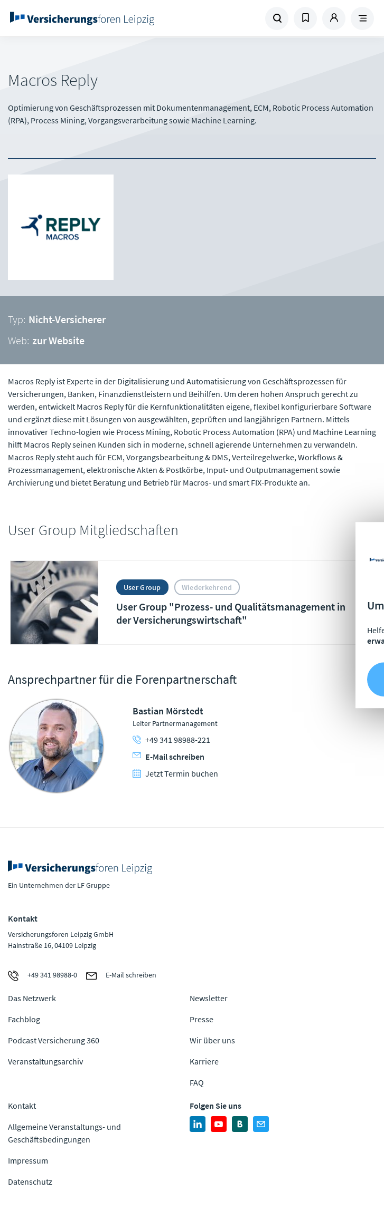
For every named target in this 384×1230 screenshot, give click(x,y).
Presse (201, 1019)
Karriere (204, 1061)
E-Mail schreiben (168, 756)
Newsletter (209, 998)
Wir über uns (212, 1040)
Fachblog (24, 1019)
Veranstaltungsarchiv (45, 1061)
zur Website (58, 340)
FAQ (197, 1082)
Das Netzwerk (32, 998)
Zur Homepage (100, 18)
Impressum (28, 1160)
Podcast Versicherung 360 (53, 1040)
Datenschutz (30, 1181)
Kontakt (22, 1105)
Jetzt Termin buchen (175, 773)
